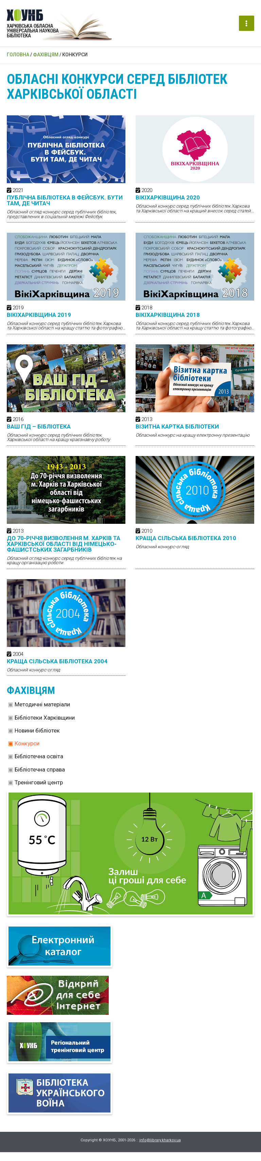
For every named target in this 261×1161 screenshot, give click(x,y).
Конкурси (27, 752)
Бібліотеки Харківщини (45, 726)
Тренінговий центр (39, 791)
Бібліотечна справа (40, 778)
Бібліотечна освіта (39, 765)
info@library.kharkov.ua (160, 1149)
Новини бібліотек (37, 739)
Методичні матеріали (42, 713)
